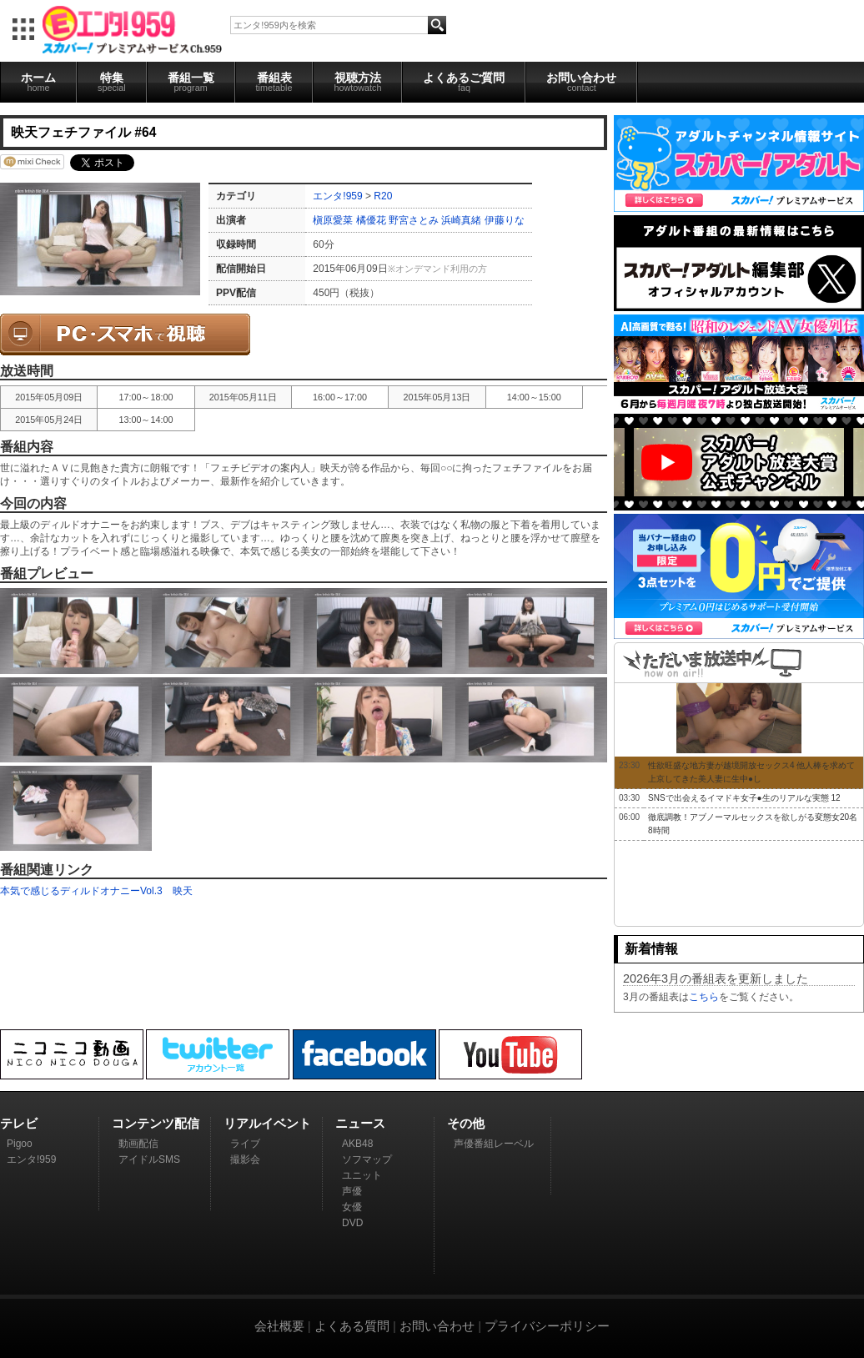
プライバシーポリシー (547, 1326)
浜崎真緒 (461, 220)
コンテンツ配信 (155, 1123)
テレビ (19, 1123)
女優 (352, 1207)
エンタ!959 (337, 196)
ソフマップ (367, 1159)
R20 (383, 196)
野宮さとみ (414, 220)
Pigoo (20, 1143)
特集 (112, 82)
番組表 (274, 82)
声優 (352, 1191)
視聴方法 (357, 82)
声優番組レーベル (494, 1143)
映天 (183, 891)
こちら (704, 997)
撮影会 (245, 1159)
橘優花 (371, 220)
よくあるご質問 (464, 82)
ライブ (245, 1143)
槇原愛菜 (333, 220)
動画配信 (138, 1143)
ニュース (360, 1123)
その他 (466, 1123)
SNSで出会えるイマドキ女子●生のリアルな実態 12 (744, 797)
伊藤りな (505, 220)
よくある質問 (351, 1326)
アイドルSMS (149, 1159)
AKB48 (357, 1143)
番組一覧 (191, 82)
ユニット (362, 1175)
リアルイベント (267, 1123)
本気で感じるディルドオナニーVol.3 (81, 891)
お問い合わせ (581, 82)
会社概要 (279, 1326)
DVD (352, 1223)
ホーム (38, 82)
